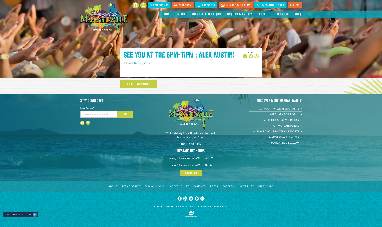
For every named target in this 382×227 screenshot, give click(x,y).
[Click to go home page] (104, 20)
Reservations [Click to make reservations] (159, 5)
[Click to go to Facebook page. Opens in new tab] (135, 5)
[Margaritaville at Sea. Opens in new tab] (275, 137)
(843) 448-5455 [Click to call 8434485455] (191, 144)
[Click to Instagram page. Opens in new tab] (143, 5)
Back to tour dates (138, 84)
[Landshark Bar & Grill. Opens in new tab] (275, 114)
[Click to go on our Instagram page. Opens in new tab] (191, 198)
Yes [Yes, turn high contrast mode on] (30, 215)
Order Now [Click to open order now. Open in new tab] (182, 5)
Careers (295, 5)
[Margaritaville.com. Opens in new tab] (275, 143)
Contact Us (191, 173)
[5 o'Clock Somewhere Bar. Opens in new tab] (275, 120)
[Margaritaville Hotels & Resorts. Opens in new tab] (275, 131)
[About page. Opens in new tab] (113, 186)
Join (125, 114)
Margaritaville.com (270, 5)
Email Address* (87, 108)
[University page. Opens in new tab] (246, 186)
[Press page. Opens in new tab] (214, 186)
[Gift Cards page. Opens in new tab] (266, 186)
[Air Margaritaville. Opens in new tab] (275, 126)
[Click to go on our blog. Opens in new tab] (202, 198)
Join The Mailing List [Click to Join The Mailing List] (235, 5)
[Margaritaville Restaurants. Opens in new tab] (275, 108)
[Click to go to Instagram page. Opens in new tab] (88, 123)
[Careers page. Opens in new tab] (228, 186)
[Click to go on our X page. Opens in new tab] (185, 198)
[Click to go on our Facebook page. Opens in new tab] (180, 198)
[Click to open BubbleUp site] (191, 214)
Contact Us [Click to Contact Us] (206, 5)
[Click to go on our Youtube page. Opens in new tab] (197, 198)
